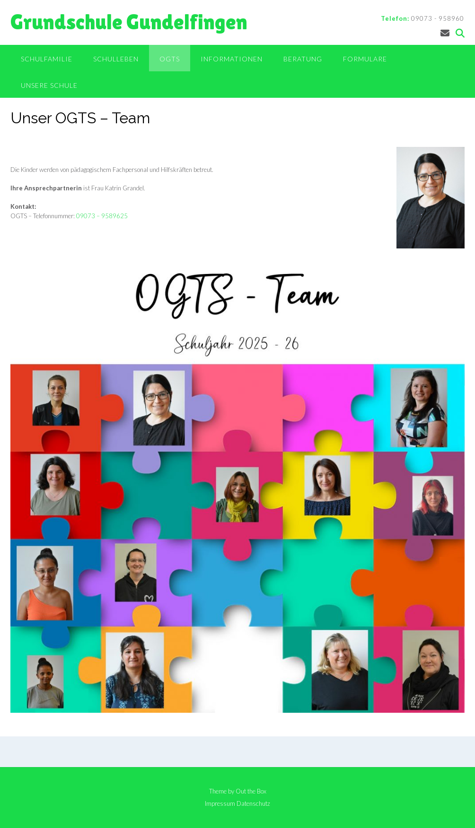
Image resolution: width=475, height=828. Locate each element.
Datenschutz (253, 804)
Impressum (220, 804)
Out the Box (251, 791)
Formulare (365, 59)
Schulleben (116, 59)
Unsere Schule (49, 85)
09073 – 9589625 (102, 216)
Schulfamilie (46, 59)
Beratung (302, 59)
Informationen (232, 59)
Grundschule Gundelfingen (128, 22)
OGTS (169, 59)
